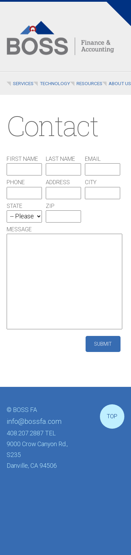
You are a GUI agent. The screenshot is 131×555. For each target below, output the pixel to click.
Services (23, 83)
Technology (55, 83)
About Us (120, 83)
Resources (89, 83)
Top (112, 416)
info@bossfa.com (34, 421)
